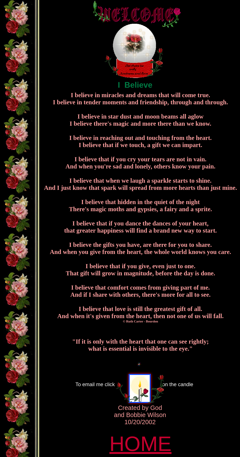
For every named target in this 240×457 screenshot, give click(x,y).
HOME (140, 443)
